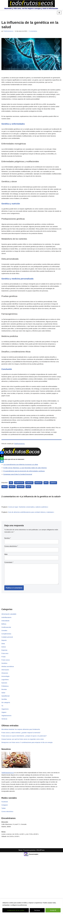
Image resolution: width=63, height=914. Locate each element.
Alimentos (30, 518)
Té (2, 748)
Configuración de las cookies (15, 910)
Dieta (3, 683)
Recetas (4, 731)
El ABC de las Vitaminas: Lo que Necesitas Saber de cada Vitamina (26, 503)
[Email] (2, 461)
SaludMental (5, 737)
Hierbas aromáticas (8, 707)
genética (56, 518)
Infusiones (4, 714)
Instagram (4, 850)
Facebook (4, 847)
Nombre (7, 574)
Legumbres (5, 720)
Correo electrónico (11, 582)
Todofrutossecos (9, 31)
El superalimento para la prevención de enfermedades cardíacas (25, 506)
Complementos (6, 672)
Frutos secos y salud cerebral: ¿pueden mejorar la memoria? (22, 776)
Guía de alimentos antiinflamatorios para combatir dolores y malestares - (33, 548)
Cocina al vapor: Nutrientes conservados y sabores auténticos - (30, 542)
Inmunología (5, 717)
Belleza (3, 662)
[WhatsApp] (2, 458)
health (4, 522)
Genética (4, 703)
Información (5, 710)
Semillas (4, 741)
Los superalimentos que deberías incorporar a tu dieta (21, 499)
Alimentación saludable (9, 652)
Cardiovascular (6, 666)
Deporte (4, 679)
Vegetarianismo (6, 758)
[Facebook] (2, 452)
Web (6, 591)
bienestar (40, 518)
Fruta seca (5, 693)
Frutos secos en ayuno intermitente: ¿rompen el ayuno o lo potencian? (25, 779)
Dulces (3, 686)
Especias (4, 690)
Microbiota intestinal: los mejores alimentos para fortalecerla (21, 772)
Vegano (4, 755)
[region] (31, 906)
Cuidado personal (7, 676)
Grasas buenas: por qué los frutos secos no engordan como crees (24, 782)
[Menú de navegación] (59, 12)
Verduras (4, 761)
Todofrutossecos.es (8, 816)
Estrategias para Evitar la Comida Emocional (18, 509)
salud (29, 522)
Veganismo (5, 751)
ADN (11, 518)
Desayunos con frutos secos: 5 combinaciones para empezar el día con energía (28, 786)
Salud (3, 734)
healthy (12, 522)
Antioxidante (5, 659)
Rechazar (37, 910)
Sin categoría (5, 744)
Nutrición (4, 724)
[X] (2, 455)
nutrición (21, 522)
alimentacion (20, 518)
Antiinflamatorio (6, 655)
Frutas (3, 696)
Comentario (8, 599)
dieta (48, 518)
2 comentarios (34, 31)
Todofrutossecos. (20, 478)
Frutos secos (5, 700)
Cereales (4, 669)
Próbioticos (5, 727)
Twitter (3, 853)
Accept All (53, 910)
